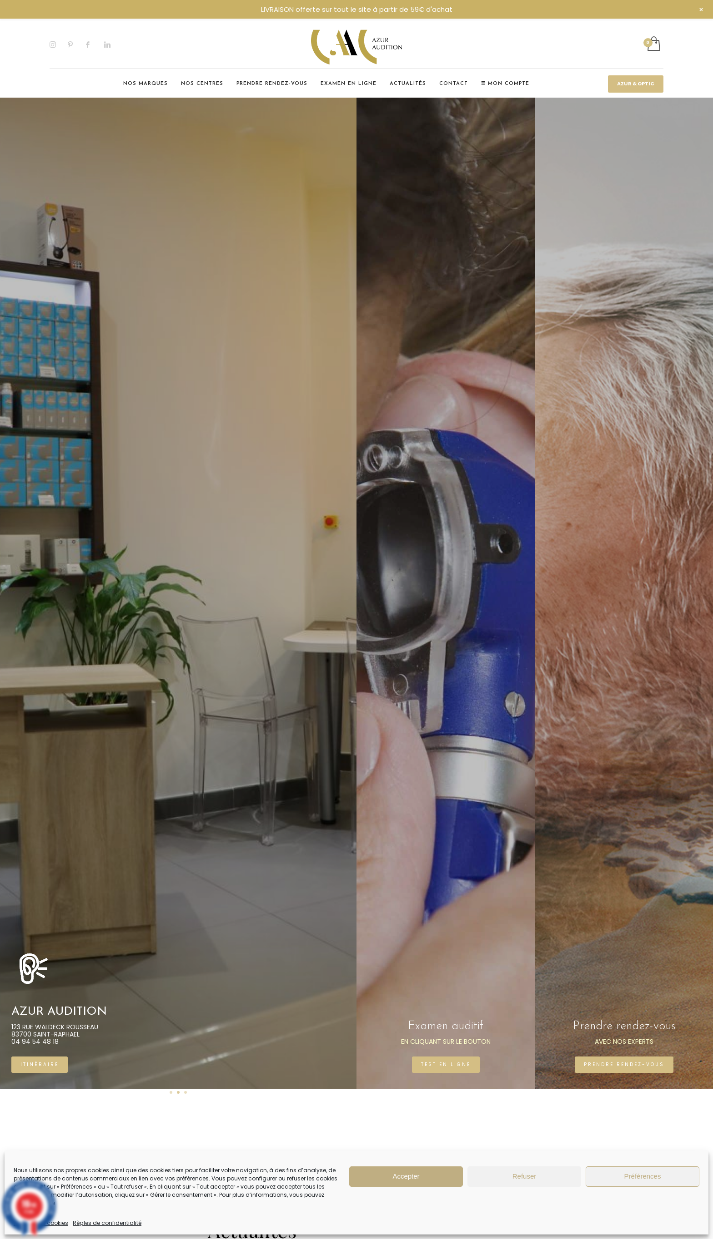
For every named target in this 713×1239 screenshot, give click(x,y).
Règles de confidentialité (107, 1223)
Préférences (642, 1176)
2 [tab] (178, 1092)
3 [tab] (185, 1092)
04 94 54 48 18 (148, 1041)
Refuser (524, 1176)
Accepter (405, 1176)
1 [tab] (171, 1092)
